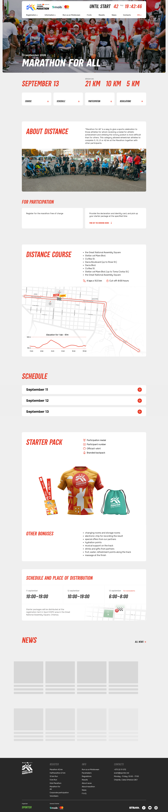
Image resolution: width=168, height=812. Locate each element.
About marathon (88, 786)
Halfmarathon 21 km (57, 772)
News (114, 15)
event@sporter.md (121, 772)
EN (138, 15)
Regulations (86, 775)
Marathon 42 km (56, 769)
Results (102, 15)
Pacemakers (87, 772)
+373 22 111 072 (120, 769)
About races (87, 782)
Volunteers (54, 795)
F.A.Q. (89, 15)
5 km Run (53, 779)
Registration (31, 15)
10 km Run (54, 775)
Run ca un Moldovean (71, 15)
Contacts (127, 15)
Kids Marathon (55, 782)
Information (49, 15)
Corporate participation (59, 792)
